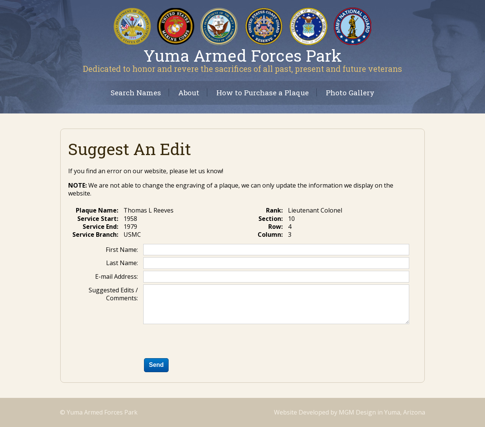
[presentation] (200, 342)
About (188, 92)
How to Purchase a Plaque (262, 92)
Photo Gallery (350, 92)
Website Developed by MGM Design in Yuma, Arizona (349, 412)
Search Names (136, 92)
